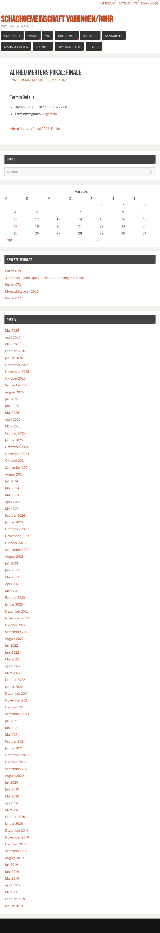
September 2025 (17, 385)
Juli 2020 (11, 782)
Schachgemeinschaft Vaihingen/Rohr (57, 19)
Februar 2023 (15, 597)
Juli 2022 (11, 645)
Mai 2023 (12, 577)
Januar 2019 (14, 906)
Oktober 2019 (15, 844)
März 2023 (13, 591)
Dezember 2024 (17, 447)
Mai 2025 (12, 412)
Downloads (148, 3)
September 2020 (17, 769)
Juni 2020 (12, 789)
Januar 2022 (14, 686)
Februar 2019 (15, 899)
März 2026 (13, 344)
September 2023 (17, 549)
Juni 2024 (12, 488)
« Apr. (8, 239)
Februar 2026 (15, 351)
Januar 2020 (14, 823)
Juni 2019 (12, 871)
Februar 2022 (15, 679)
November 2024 (17, 453)
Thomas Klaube (31, 80)
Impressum (102, 3)
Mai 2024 (12, 495)
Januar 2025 (14, 440)
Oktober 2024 (15, 460)
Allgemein (49, 114)
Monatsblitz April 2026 (22, 291)
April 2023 (13, 584)
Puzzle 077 (13, 298)
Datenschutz (125, 3)
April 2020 (13, 803)
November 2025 (17, 371)
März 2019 (13, 892)
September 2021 (17, 714)
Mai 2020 (12, 796)
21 (80, 226)
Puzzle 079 (13, 271)
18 (15, 226)
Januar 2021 (14, 748)
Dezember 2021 (17, 693)
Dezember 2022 (17, 611)
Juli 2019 (11, 864)
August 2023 (14, 556)
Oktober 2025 (15, 378)
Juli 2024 (11, 481)
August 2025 (14, 392)
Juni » (95, 239)
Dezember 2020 (17, 755)
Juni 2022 (12, 652)
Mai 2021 (12, 734)
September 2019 (17, 851)
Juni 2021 (12, 728)
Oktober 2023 (15, 543)
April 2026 (13, 337)
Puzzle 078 (13, 284)
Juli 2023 (11, 563)
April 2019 (13, 885)
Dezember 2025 (17, 365)
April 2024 (13, 502)
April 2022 (13, 666)
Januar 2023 (14, 604)
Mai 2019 (12, 878)
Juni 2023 (12, 570)
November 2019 (17, 837)
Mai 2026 (12, 330)
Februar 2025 (15, 433)
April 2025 (13, 419)
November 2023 (17, 536)
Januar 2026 (14, 358)
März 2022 (13, 673)
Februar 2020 (15, 816)
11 (15, 219)
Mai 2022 (12, 659)
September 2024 (17, 467)
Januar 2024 (14, 522)
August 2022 (14, 638)
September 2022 (17, 632)
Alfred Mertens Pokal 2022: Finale (35, 128)
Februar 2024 (15, 515)
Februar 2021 (15, 741)
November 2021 (17, 700)
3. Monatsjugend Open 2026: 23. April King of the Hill (44, 278)
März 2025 (13, 426)
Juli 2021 (11, 721)
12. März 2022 (57, 80)
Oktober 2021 (15, 707)
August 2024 (14, 474)
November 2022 (17, 618)
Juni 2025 (12, 406)
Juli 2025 (11, 399)
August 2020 (14, 775)
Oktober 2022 (15, 625)
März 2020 (13, 810)
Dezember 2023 (17, 529)
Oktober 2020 (15, 762)
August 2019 (14, 858)
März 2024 (13, 508)
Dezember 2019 (17, 830)
